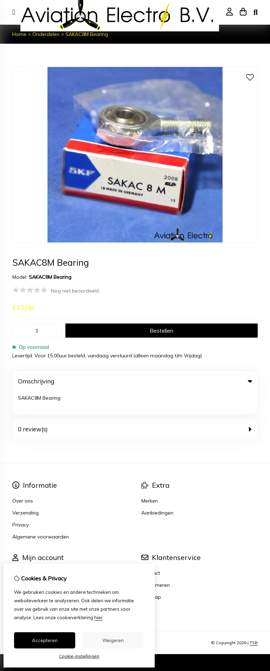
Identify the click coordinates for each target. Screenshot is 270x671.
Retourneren (155, 562)
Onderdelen (45, 34)
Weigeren (113, 640)
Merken (149, 478)
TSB (254, 619)
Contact (150, 550)
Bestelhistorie (27, 562)
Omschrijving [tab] (135, 381)
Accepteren (45, 640)
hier (98, 617)
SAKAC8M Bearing (86, 34)
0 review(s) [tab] (135, 406)
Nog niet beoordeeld (75, 291)
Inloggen (22, 550)
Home (19, 34)
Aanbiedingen (157, 490)
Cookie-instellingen (79, 656)
